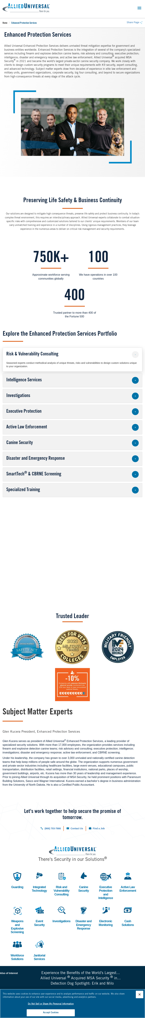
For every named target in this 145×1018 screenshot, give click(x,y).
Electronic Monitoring (105, 916)
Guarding (17, 880)
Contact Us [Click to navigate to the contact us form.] (77, 828)
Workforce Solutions (17, 950)
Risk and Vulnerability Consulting (61, 883)
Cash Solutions (127, 916)
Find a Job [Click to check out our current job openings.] (99, 828)
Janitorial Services (39, 950)
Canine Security (83, 882)
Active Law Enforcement (127, 882)
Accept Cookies (51, 1013)
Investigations (61, 914)
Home (5, 23)
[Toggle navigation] (139, 8)
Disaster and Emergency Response (83, 917)
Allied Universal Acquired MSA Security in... (80, 979)
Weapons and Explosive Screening (17, 919)
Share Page (134, 22)
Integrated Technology (39, 882)
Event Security (39, 916)
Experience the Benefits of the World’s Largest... (80, 974)
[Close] (139, 994)
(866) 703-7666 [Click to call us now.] (53, 828)
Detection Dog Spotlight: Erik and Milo (82, 984)
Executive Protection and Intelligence (105, 885)
